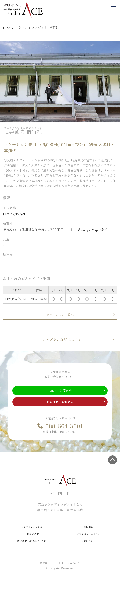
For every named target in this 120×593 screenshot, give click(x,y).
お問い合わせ (88, 541)
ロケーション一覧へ (60, 314)
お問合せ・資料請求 (60, 402)
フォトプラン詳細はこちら (60, 339)
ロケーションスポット (31, 27)
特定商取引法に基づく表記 (31, 541)
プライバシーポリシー (88, 534)
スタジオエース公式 (31, 527)
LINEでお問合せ (60, 390)
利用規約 (88, 527)
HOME (8, 27)
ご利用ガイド (31, 534)
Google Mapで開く (92, 229)
